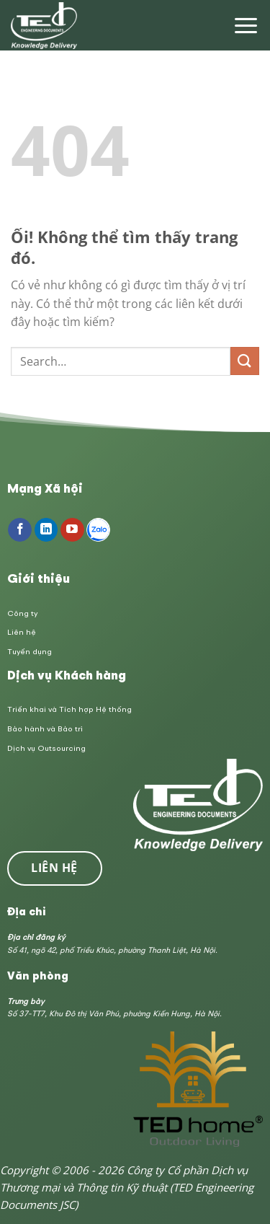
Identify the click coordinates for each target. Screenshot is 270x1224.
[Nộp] (244, 361)
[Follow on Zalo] (98, 530)
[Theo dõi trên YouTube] (72, 530)
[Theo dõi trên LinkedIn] (46, 530)
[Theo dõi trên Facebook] (20, 530)
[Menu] (246, 25)
